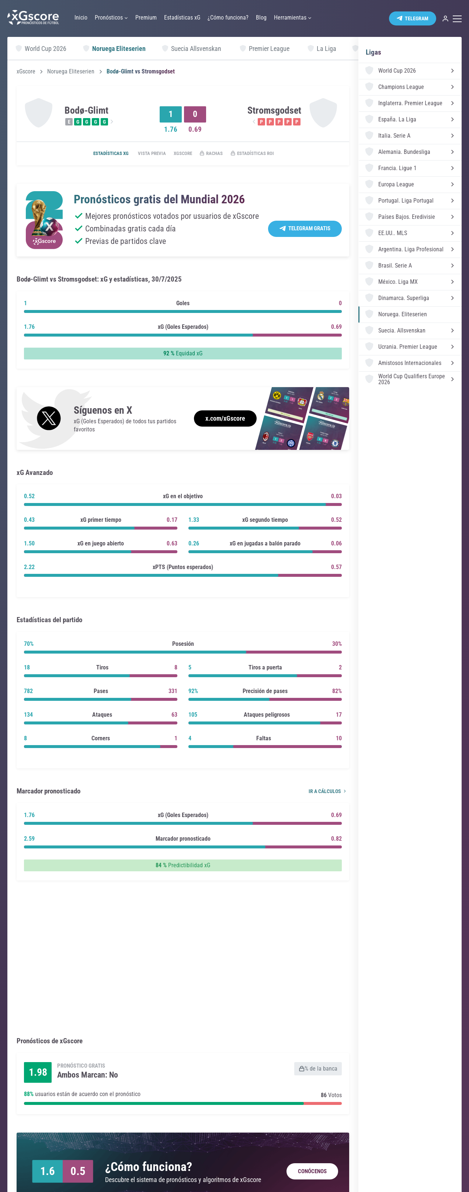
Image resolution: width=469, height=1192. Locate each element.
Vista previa (145, 154)
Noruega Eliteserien (70, 72)
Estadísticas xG (99, 154)
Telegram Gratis (309, 229)
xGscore (26, 72)
